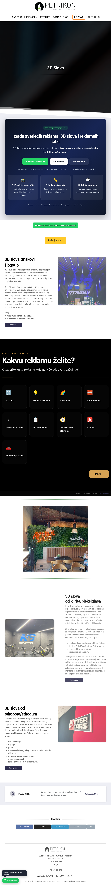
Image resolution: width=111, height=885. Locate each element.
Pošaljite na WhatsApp (35, 161)
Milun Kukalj (104, 493)
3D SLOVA (60, 876)
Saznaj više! (13, 325)
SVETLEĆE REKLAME (45, 876)
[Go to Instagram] (92, 17)
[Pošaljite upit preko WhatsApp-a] (10, 880)
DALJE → (99, 474)
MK (84, 881)
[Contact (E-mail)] (98, 17)
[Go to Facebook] (88, 17)
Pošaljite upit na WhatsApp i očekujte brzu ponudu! (55, 225)
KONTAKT (70, 876)
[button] (42, 569)
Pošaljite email (79, 161)
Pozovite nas (58, 161)
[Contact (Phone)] (95, 17)
